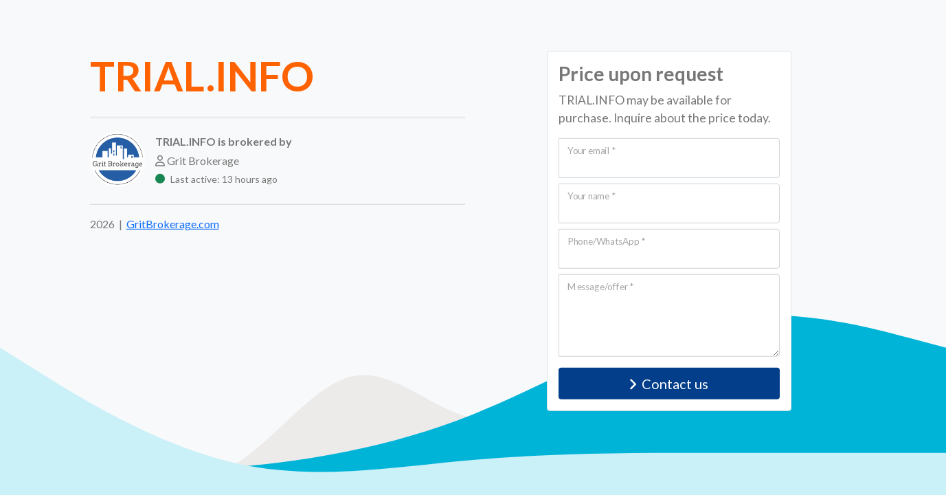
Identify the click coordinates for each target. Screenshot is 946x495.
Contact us (668, 383)
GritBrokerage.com (172, 223)
